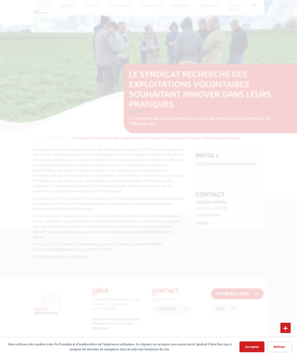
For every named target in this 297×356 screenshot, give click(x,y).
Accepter (252, 347)
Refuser (279, 347)
